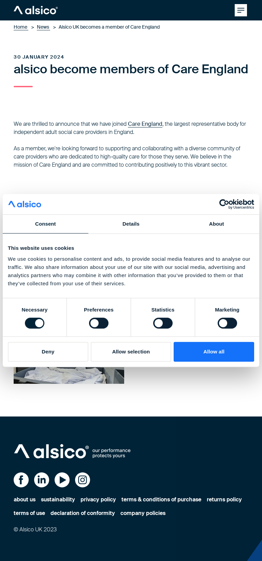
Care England (145, 123)
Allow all (213, 351)
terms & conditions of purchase (161, 499)
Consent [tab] (45, 224)
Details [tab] (131, 224)
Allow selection (131, 351)
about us (24, 499)
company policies (142, 513)
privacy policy (98, 499)
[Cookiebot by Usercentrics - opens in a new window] (224, 204)
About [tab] (216, 224)
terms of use (29, 513)
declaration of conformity (82, 513)
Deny (48, 351)
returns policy (224, 499)
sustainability (58, 499)
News (43, 27)
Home (21, 27)
